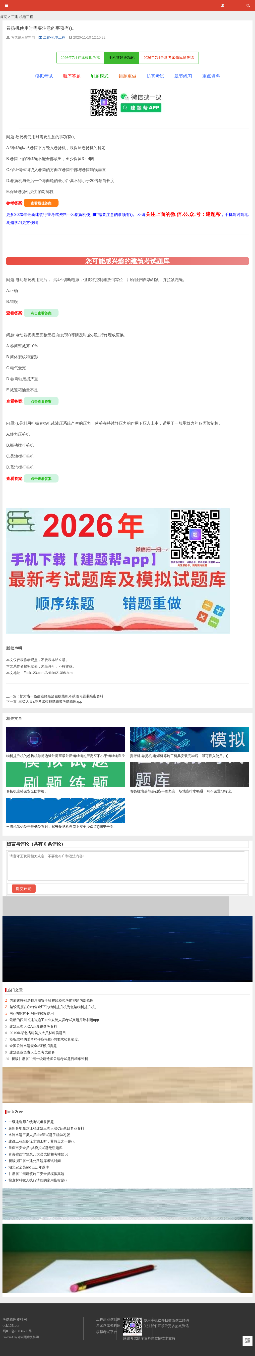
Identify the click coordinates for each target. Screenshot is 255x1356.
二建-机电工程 (22, 17)
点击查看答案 (41, 313)
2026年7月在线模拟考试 (80, 58)
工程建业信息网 (108, 1319)
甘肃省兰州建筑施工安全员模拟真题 (36, 1174)
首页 (3, 17)
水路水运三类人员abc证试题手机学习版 (39, 1135)
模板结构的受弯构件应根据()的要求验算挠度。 (45, 1039)
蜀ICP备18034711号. (17, 1331)
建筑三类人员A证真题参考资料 (33, 1026)
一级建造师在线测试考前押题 (31, 1122)
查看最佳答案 (41, 203)
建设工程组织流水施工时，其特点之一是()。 (42, 1141)
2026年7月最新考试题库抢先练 (168, 58)
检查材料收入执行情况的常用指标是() (37, 1180)
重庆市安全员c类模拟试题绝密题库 (35, 1148)
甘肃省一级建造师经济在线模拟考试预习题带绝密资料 (54, 696)
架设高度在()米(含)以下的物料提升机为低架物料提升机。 (54, 1007)
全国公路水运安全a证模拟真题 (33, 1046)
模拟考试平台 (106, 1332)
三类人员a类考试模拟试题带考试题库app (44, 701)
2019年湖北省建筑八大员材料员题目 (37, 1033)
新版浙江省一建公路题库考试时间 (34, 1161)
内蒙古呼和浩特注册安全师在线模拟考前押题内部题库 (51, 1000)
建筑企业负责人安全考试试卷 (32, 1052)
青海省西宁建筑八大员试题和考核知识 (38, 1154)
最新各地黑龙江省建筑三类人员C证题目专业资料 (46, 1128)
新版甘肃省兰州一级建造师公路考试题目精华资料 (49, 1059)
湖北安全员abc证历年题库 (28, 1167)
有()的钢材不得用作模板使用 (32, 1013)
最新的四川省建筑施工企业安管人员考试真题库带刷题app (54, 1020)
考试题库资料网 (28, 1337)
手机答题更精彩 (122, 58)
